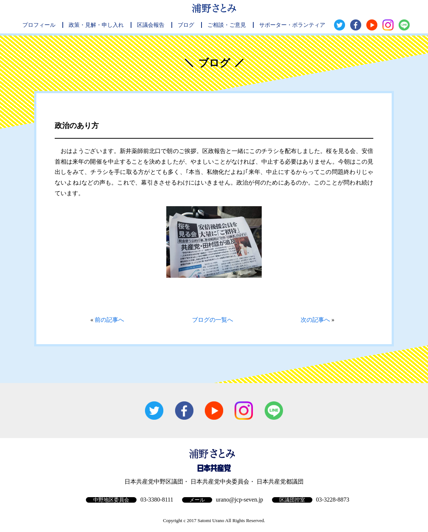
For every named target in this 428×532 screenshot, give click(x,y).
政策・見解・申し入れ (96, 25)
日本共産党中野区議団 (153, 481)
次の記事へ (315, 320)
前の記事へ (109, 320)
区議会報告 (150, 25)
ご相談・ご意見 (226, 25)
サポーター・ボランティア (292, 25)
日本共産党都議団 (280, 481)
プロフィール (38, 25)
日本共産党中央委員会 (220, 481)
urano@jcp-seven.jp (239, 499)
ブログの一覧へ (212, 320)
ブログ (186, 25)
